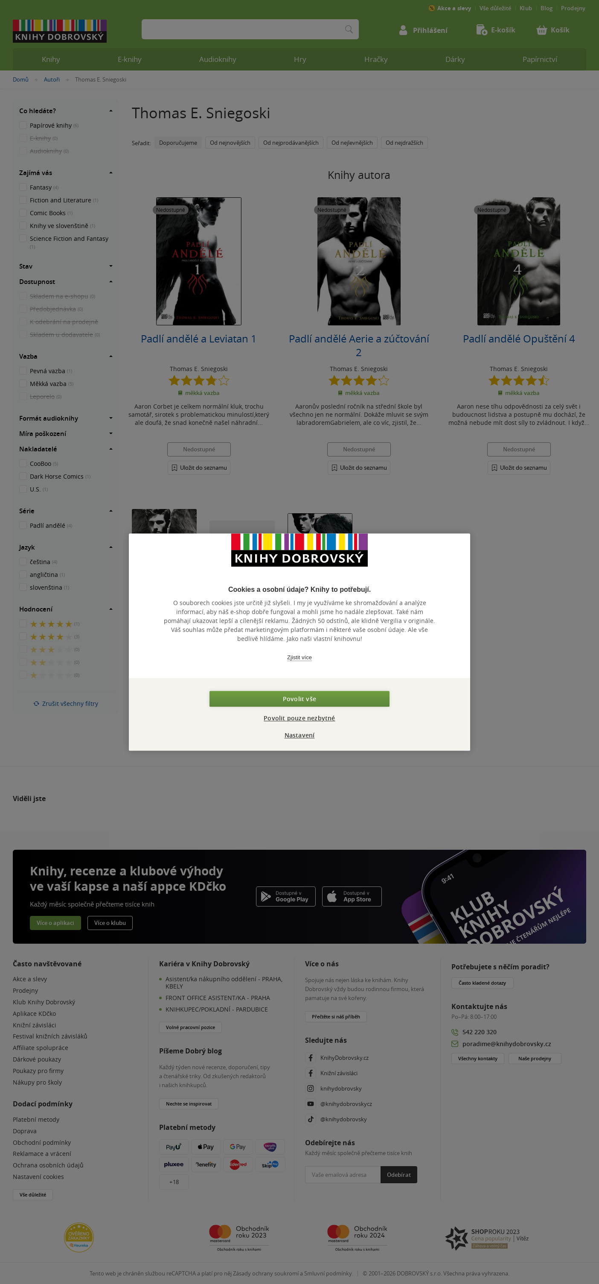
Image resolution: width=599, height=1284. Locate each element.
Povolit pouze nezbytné (299, 718)
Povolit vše (299, 699)
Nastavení (300, 735)
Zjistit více (299, 657)
